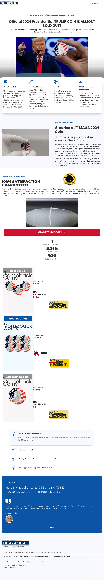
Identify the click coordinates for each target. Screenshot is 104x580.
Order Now (96, 3)
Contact (40, 562)
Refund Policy (22, 562)
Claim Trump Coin (51, 232)
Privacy (15, 562)
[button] (51, 527)
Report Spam (32, 562)
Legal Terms (7, 562)
